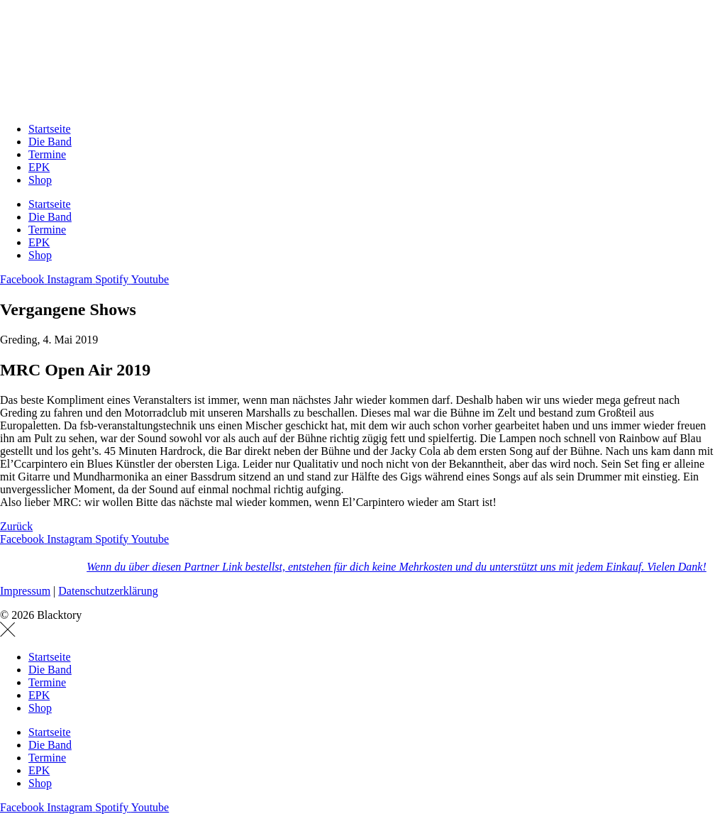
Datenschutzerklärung (107, 591)
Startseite (49, 129)
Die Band (50, 142)
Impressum (25, 591)
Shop (40, 180)
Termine (47, 154)
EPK (39, 167)
